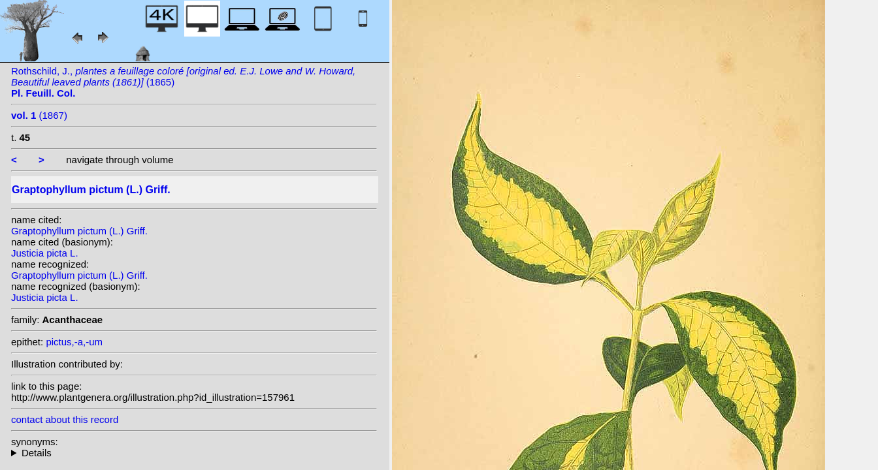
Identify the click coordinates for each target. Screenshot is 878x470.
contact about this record (64, 419)
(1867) (39, 115)
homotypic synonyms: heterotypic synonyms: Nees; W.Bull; (194, 452)
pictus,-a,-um (74, 341)
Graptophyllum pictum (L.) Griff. (79, 230)
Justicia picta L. (44, 252)
